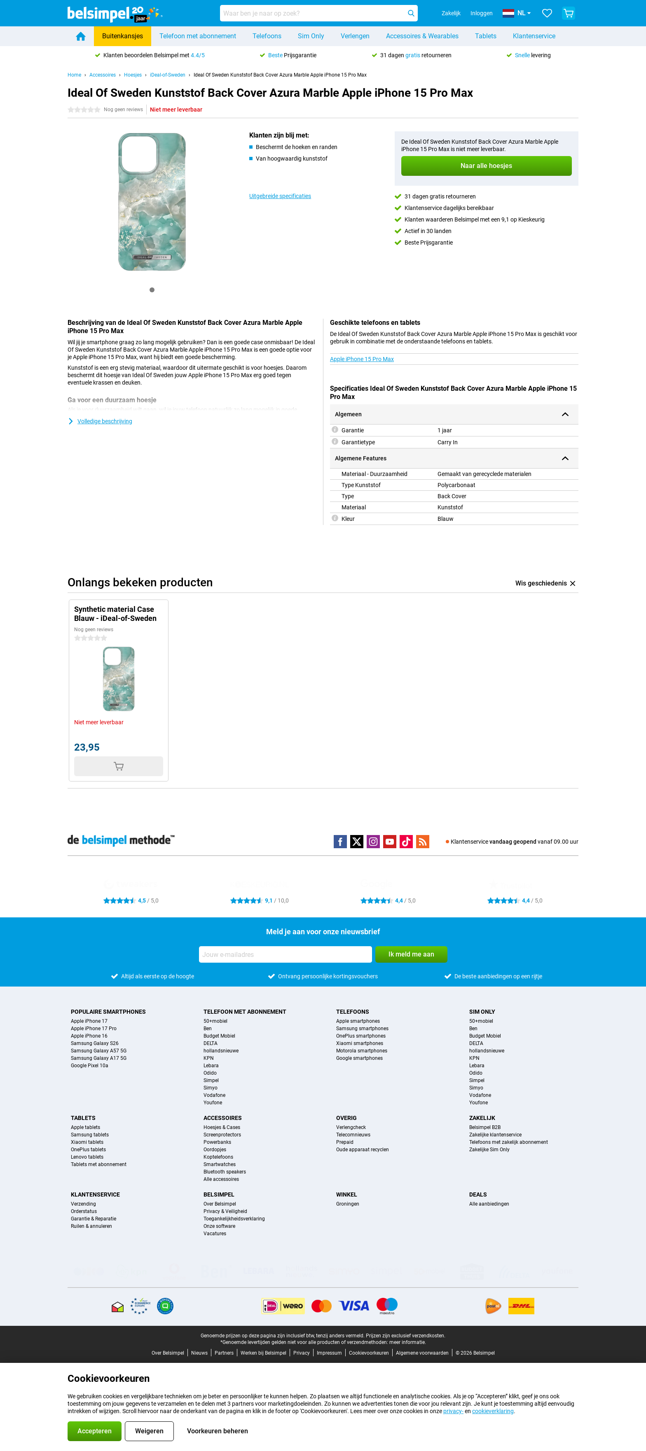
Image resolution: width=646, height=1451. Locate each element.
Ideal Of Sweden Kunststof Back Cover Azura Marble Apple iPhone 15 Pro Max (280, 75)
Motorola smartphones (361, 1051)
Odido (210, 1073)
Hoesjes (133, 75)
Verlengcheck (351, 1127)
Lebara (211, 1065)
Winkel (346, 1194)
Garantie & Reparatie (93, 1219)
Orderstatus (84, 1211)
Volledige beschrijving (100, 421)
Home (74, 75)
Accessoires (102, 75)
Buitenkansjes (122, 36)
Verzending (83, 1204)
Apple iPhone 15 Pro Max (362, 359)
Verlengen (355, 36)
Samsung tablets (90, 1135)
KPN (209, 1058)
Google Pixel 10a (89, 1065)
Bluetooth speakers (225, 1172)
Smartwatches (220, 1164)
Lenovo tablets (87, 1157)
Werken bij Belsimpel (263, 1353)
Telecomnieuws (353, 1135)
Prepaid (344, 1142)
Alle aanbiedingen (489, 1204)
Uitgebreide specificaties (280, 196)
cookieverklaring (493, 1411)
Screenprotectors (222, 1135)
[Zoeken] (411, 13)
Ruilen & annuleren (91, 1226)
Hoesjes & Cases (222, 1127)
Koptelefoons (218, 1157)
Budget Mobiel (219, 1036)
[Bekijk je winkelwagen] (568, 13)
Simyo (211, 1088)
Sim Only (311, 36)
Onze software (219, 1226)
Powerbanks (217, 1142)
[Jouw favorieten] (547, 13)
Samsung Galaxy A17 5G (98, 1058)
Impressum (329, 1353)
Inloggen (481, 13)
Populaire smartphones (108, 1011)
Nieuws (199, 1353)
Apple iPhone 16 (89, 1036)
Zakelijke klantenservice (495, 1135)
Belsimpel (219, 1194)
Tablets (485, 36)
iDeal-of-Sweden (167, 75)
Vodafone (214, 1095)
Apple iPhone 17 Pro (94, 1028)
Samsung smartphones (362, 1028)
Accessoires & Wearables (422, 36)
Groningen (347, 1204)
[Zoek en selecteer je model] (319, 13)
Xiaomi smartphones (359, 1043)
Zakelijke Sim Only (489, 1149)
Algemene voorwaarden (422, 1353)
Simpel (211, 1080)
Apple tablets (85, 1127)
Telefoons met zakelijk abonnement (508, 1142)
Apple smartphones (358, 1021)
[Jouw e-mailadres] (285, 954)
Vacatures (215, 1233)
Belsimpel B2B (485, 1127)
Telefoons (267, 36)
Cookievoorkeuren (369, 1353)
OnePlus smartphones (361, 1036)
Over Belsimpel (220, 1204)
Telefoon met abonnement (197, 36)
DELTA (211, 1043)
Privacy (301, 1353)
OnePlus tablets (88, 1149)
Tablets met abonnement (98, 1164)
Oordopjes (215, 1149)
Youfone (213, 1103)
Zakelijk (482, 1118)
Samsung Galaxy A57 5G (98, 1051)
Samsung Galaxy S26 (95, 1043)
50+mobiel (215, 1021)
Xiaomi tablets (87, 1142)
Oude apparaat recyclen (362, 1149)
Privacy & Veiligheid (225, 1211)
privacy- (453, 1411)
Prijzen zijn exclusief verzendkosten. (405, 1336)
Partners (224, 1353)
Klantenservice (534, 36)
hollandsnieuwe (221, 1051)
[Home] (81, 36)
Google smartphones (359, 1058)
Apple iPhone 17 (89, 1021)
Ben (208, 1028)
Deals (478, 1194)
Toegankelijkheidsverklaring (234, 1219)
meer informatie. (407, 1342)
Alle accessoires (221, 1179)
